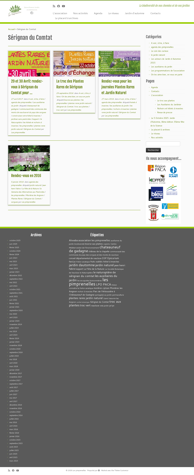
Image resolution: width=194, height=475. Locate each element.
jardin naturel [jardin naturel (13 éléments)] (104, 265)
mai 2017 (13, 398)
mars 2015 (13, 461)
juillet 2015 (14, 450)
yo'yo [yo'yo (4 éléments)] (111, 305)
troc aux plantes (82, 106)
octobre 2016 (14, 412)
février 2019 (14, 338)
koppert (35, 119)
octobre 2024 (14, 251)
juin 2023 (13, 258)
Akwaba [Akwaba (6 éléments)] (73, 240)
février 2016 (14, 433)
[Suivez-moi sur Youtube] (64, 6)
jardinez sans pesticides (21, 119)
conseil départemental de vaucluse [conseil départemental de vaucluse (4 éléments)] (85, 258)
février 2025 (14, 247)
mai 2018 (13, 359)
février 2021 (14, 303)
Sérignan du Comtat (32, 129)
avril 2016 (13, 426)
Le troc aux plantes (166, 100)
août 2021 (13, 296)
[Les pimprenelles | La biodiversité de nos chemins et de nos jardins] (22, 9)
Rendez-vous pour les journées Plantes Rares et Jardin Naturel (118, 87)
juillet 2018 (14, 356)
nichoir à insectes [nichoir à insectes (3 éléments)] (85, 291)
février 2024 (14, 254)
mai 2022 (13, 282)
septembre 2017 (16, 384)
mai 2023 (13, 261)
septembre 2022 (16, 279)
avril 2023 (13, 265)
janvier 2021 (14, 307)
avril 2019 (13, 335)
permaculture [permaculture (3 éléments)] (118, 295)
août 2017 (13, 387)
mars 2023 (13, 268)
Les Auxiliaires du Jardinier (169, 104)
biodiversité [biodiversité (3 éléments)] (79, 244)
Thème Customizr (121, 470)
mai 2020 (13, 314)
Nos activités (80, 13)
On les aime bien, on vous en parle (76, 96)
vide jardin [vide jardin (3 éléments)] (104, 305)
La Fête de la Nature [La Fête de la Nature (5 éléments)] (94, 268)
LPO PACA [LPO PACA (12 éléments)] (103, 284)
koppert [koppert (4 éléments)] (79, 268)
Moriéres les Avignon (35, 195)
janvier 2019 (14, 342)
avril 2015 (13, 457)
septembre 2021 (16, 293)
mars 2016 (13, 429)
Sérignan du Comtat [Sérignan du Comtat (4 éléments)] (99, 301)
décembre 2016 (15, 405)
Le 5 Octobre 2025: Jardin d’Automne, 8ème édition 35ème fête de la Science (167, 122)
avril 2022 (13, 286)
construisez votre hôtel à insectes (26, 115)
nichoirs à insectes (121, 109)
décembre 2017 (15, 373)
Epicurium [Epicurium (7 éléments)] (113, 258)
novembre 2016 (15, 408)
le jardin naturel (158, 55)
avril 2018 (13, 363)
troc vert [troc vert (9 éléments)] (85, 305)
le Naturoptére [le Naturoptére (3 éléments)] (86, 272)
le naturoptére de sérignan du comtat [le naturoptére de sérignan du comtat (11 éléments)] (92, 274)
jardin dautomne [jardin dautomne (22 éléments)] (82, 264)
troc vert (60, 110)
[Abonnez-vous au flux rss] (55, 6)
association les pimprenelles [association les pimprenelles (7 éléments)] (94, 240)
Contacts (155, 13)
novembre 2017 (15, 377)
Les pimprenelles (18, 132)
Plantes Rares (17, 198)
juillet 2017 (14, 391)
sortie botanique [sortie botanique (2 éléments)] (83, 302)
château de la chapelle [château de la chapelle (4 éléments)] (99, 251)
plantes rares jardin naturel (79, 103)
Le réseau (113, 13)
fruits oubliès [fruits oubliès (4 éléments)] (96, 261)
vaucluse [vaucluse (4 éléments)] (95, 305)
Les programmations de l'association (168, 70)
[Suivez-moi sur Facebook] (59, 6)
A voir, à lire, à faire (36, 99)
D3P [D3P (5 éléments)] (104, 258)
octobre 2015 (14, 440)
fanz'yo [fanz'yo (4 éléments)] (72, 261)
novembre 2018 (15, 345)
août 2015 (13, 447)
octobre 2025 (14, 240)
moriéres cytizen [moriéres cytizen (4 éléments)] (101, 288)
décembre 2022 (15, 275)
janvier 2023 (14, 272)
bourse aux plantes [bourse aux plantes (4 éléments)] (94, 243)
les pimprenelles (26, 125)
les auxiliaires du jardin (119, 105)
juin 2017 (13, 394)
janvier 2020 (14, 321)
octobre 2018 (14, 349)
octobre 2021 (14, 289)
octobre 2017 (14, 380)
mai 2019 (13, 331)
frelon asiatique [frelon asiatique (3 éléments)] (83, 261)
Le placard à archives (66, 18)
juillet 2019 (14, 328)
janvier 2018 (14, 370)
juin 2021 (13, 300)
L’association (60, 13)
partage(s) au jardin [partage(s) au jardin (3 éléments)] (103, 295)
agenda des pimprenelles (21, 102)
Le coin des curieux (159, 51)
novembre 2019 (15, 324)
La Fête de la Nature (30, 188)
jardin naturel (35, 185)
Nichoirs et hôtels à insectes (170, 108)
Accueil (11, 29)
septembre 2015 (16, 443)
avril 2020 (13, 317)
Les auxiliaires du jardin (161, 66)
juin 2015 (13, 454)
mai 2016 (13, 422)
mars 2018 (13, 366)
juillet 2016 (14, 419)
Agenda (98, 13)
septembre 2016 (16, 415)
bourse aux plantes (72, 100)
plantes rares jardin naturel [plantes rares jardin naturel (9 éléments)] (86, 298)
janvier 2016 (14, 436)
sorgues (14, 202)
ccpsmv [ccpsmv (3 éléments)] (106, 244)
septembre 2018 (16, 352)
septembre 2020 (16, 310)
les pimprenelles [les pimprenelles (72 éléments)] (88, 281)
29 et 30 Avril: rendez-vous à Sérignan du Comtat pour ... (27, 87)
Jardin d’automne (134, 13)
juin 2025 (13, 244)
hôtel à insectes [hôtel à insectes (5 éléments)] (111, 261)
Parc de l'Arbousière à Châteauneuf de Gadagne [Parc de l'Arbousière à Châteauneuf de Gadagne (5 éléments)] (92, 293)
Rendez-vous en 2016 (26, 175)
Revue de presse (164, 112)
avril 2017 (13, 401)
